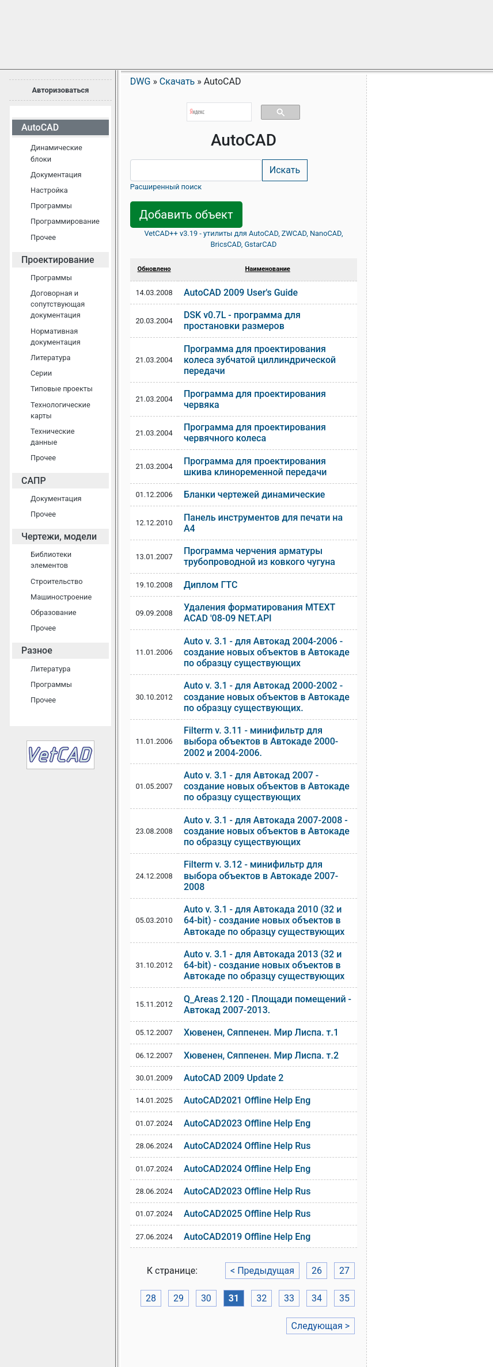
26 (317, 1270)
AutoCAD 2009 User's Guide (241, 292)
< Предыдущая (262, 1270)
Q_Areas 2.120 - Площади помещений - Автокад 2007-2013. (267, 1004)
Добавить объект (186, 215)
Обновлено (154, 269)
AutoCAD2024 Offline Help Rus (247, 1145)
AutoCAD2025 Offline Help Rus (247, 1213)
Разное (36, 650)
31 (234, 1298)
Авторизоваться (60, 90)
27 (344, 1270)
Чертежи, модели (59, 536)
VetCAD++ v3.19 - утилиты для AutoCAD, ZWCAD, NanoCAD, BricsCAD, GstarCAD (243, 239)
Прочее (43, 237)
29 (178, 1298)
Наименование (267, 269)
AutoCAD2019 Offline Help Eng (247, 1236)
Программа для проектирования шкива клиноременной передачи (255, 467)
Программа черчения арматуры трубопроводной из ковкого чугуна (259, 556)
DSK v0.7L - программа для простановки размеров (242, 320)
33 (289, 1298)
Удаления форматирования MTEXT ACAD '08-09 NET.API (259, 613)
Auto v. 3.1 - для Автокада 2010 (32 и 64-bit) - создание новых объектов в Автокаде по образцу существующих (264, 920)
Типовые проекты (62, 388)
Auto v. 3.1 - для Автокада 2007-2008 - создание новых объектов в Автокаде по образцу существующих (267, 831)
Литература (50, 357)
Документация (56, 174)
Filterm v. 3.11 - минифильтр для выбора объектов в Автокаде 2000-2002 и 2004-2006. (261, 741)
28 (151, 1298)
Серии (41, 373)
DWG (140, 81)
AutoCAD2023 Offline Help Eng (247, 1123)
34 (317, 1298)
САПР (33, 480)
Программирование (65, 221)
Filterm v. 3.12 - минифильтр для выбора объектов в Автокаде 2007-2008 (261, 875)
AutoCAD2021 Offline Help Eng (247, 1100)
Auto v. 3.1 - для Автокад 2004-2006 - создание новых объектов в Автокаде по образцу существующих (267, 652)
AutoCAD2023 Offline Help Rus (247, 1191)
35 (344, 1298)
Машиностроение (61, 597)
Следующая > (320, 1325)
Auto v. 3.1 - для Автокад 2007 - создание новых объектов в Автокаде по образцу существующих (267, 786)
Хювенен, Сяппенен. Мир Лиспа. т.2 (261, 1055)
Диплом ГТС (210, 584)
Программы (51, 205)
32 (261, 1298)
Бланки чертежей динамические (254, 494)
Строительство (57, 581)
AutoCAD (40, 127)
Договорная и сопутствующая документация (58, 304)
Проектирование (57, 259)
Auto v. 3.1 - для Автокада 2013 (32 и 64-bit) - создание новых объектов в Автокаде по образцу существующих (264, 965)
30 (206, 1298)
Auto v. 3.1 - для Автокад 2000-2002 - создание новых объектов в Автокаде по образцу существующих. (267, 696)
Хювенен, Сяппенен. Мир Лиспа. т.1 (261, 1032)
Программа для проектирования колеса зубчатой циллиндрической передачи (260, 359)
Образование (54, 612)
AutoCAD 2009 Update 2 (234, 1077)
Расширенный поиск (166, 186)
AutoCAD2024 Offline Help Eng (247, 1168)
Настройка (49, 190)
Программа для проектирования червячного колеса (255, 433)
